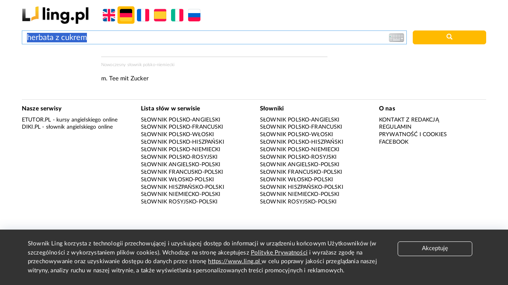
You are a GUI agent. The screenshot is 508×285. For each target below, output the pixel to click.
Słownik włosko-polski (177, 179)
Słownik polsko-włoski (177, 134)
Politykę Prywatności (279, 253)
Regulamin (395, 127)
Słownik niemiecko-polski (181, 194)
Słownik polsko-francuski (182, 127)
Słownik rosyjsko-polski (179, 202)
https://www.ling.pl (235, 261)
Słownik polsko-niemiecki (181, 149)
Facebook (393, 142)
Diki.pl (31, 127)
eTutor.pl (36, 120)
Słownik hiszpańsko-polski (182, 187)
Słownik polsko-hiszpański (182, 142)
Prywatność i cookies (413, 134)
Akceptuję (435, 248)
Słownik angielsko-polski (181, 164)
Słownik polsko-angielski (181, 120)
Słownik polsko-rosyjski (179, 157)
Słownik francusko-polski (182, 172)
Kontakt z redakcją (409, 120)
